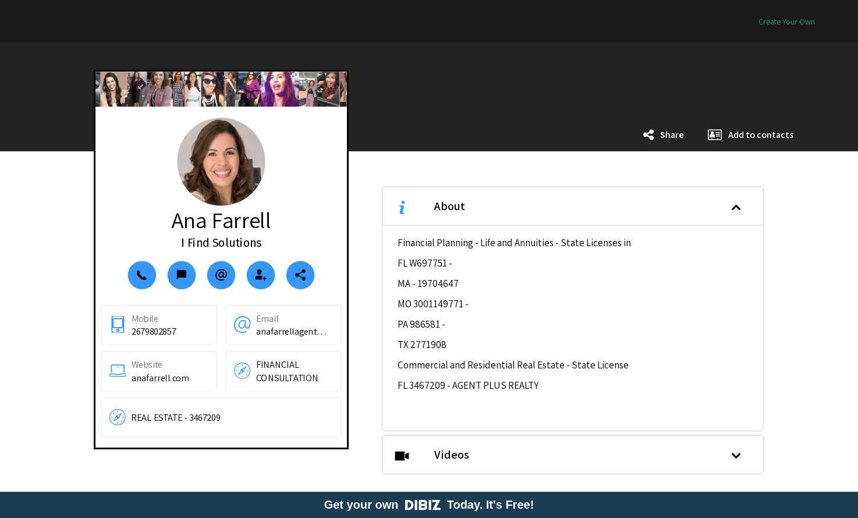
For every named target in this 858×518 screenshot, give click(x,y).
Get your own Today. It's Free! (429, 504)
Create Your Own (786, 21)
